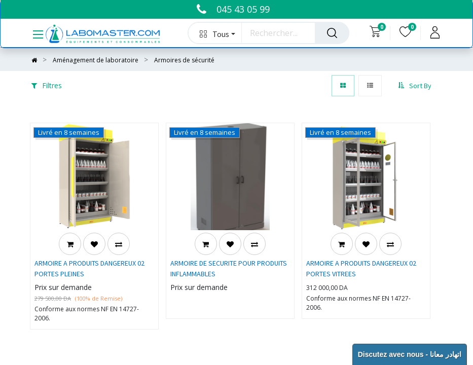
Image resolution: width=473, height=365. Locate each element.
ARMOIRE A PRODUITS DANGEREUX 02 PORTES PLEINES (89, 268)
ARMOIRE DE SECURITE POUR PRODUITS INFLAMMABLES (228, 268)
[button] (215, 33)
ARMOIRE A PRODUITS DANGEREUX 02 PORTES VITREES (361, 268)
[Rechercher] (332, 33)
